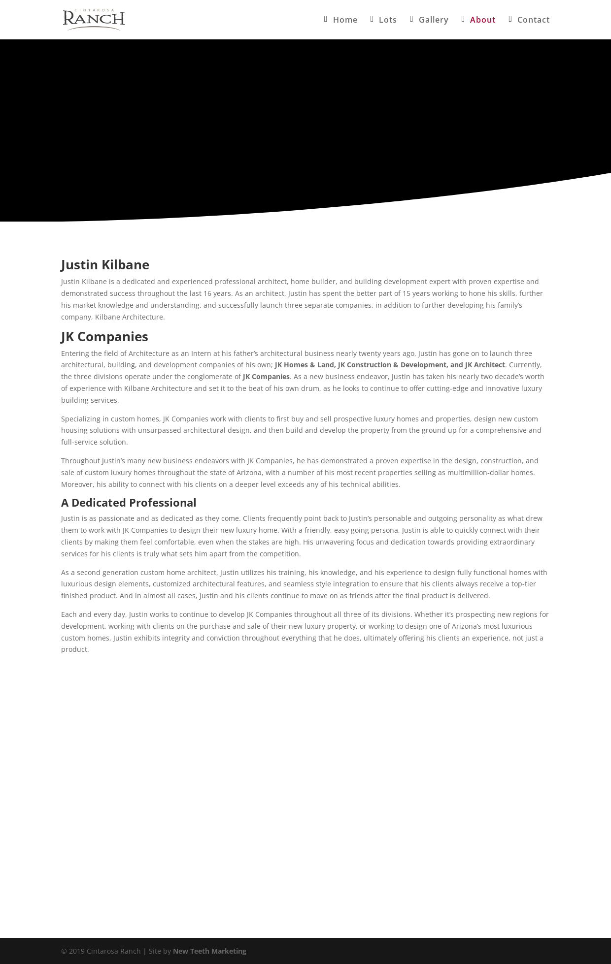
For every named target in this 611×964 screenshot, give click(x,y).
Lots (388, 20)
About (483, 20)
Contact (533, 20)
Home (345, 20)
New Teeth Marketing (209, 951)
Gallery (434, 20)
